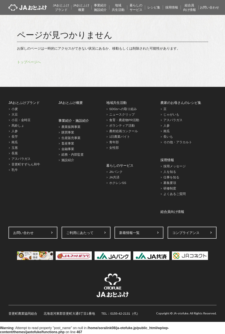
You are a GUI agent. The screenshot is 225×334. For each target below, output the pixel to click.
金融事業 (67, 149)
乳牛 (14, 170)
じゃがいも (171, 114)
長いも (168, 136)
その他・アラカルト (177, 142)
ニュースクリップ (122, 114)
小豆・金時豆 (21, 120)
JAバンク (116, 171)
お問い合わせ (209, 7)
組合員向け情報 (189, 7)
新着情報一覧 (129, 233)
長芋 (14, 136)
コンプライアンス (186, 233)
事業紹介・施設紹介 (73, 120)
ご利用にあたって (79, 233)
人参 (14, 131)
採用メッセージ (174, 166)
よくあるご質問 (174, 194)
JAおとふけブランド (61, 7)
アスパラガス (21, 159)
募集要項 (169, 183)
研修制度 (169, 188)
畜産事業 (67, 143)
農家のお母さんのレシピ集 (180, 103)
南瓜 (14, 142)
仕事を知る (171, 177)
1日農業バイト (119, 136)
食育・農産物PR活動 (124, 120)
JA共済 (114, 177)
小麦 (14, 109)
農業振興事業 (71, 127)
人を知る (169, 171)
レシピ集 (153, 7)
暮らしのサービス (136, 7)
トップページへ (29, 62)
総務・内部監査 (72, 154)
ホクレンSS (117, 183)
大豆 (14, 114)
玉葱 (14, 147)
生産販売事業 (71, 138)
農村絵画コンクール (123, 131)
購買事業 (67, 132)
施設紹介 (67, 160)
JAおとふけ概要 (81, 7)
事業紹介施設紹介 (100, 7)
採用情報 (171, 7)
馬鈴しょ (17, 125)
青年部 (114, 142)
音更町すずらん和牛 (25, 164)
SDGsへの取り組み (123, 109)
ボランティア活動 (122, 125)
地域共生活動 (118, 7)
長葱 (14, 153)
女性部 (114, 147)
